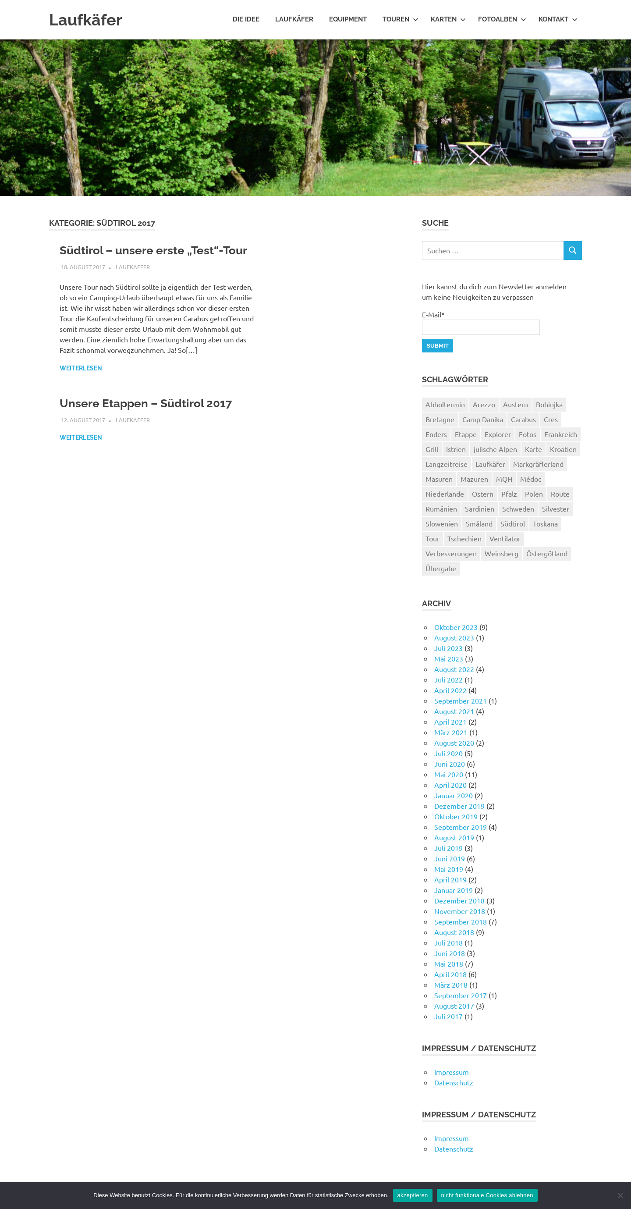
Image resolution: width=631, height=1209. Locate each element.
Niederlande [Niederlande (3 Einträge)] (444, 493)
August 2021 (454, 711)
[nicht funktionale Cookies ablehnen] (620, 1195)
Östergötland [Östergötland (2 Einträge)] (546, 553)
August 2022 (454, 669)
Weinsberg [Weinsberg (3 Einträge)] (501, 553)
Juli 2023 (448, 648)
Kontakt (558, 19)
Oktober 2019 (456, 816)
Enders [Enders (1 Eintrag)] (436, 434)
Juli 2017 (448, 1016)
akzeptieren (412, 1195)
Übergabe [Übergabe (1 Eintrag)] (440, 568)
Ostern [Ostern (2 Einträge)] (482, 493)
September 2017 (460, 995)
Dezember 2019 (459, 805)
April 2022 (450, 690)
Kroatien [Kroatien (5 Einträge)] (563, 448)
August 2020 (454, 742)
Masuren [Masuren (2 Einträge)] (439, 478)
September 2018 (460, 921)
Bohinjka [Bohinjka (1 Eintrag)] (549, 404)
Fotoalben (502, 19)
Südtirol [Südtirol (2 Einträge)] (512, 523)
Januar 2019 (453, 889)
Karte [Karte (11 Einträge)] (533, 448)
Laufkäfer (87, 19)
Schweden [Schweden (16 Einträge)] (518, 508)
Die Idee (246, 19)
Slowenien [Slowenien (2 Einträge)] (441, 523)
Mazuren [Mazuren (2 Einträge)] (474, 478)
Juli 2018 (448, 942)
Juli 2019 (448, 847)
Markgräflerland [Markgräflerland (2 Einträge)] (538, 463)
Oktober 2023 (456, 626)
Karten (448, 19)
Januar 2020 (453, 795)
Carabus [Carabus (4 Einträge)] (523, 419)
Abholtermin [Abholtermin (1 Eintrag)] (445, 404)
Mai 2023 (448, 658)
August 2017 (454, 1005)
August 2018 (454, 932)
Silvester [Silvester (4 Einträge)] (555, 508)
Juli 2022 (448, 679)
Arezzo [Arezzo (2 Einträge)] (484, 404)
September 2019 (460, 826)
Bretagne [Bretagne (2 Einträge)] (439, 419)
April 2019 (450, 879)
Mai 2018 (448, 963)
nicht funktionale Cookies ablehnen (487, 1195)
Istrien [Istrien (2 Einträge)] (456, 448)
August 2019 (454, 837)
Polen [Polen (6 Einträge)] (534, 493)
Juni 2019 (449, 858)
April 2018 (450, 974)
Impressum (451, 1071)
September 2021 (460, 700)
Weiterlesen (81, 386)
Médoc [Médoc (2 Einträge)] (530, 478)
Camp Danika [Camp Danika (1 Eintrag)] (482, 419)
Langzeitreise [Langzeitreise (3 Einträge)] (446, 463)
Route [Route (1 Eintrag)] (560, 493)
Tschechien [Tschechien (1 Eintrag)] (464, 538)
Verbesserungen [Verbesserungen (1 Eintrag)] (451, 553)
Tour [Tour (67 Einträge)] (432, 538)
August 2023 (454, 637)
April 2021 (450, 721)
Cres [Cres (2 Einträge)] (551, 419)
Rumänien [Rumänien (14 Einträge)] (441, 508)
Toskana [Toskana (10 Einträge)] (545, 523)
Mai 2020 (448, 774)
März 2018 (451, 984)
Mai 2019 (448, 868)
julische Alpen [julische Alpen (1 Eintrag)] (495, 448)
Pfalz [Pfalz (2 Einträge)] (509, 493)
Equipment (348, 19)
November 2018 (459, 911)
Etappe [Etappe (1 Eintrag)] (466, 434)
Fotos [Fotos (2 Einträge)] (527, 434)
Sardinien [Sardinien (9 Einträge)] (479, 508)
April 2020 (450, 784)
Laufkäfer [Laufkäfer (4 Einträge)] (490, 463)
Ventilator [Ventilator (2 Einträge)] (505, 538)
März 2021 (451, 732)
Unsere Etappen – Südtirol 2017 (153, 421)
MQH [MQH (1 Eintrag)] (504, 478)
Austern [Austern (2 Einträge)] (515, 404)
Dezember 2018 (459, 900)
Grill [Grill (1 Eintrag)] (431, 448)
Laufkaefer (133, 285)
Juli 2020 (448, 753)
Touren (400, 19)
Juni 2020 (449, 763)
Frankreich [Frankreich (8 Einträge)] (560, 434)
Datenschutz (453, 1082)
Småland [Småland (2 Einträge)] (479, 523)
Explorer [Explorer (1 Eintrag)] (498, 434)
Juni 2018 (449, 953)
